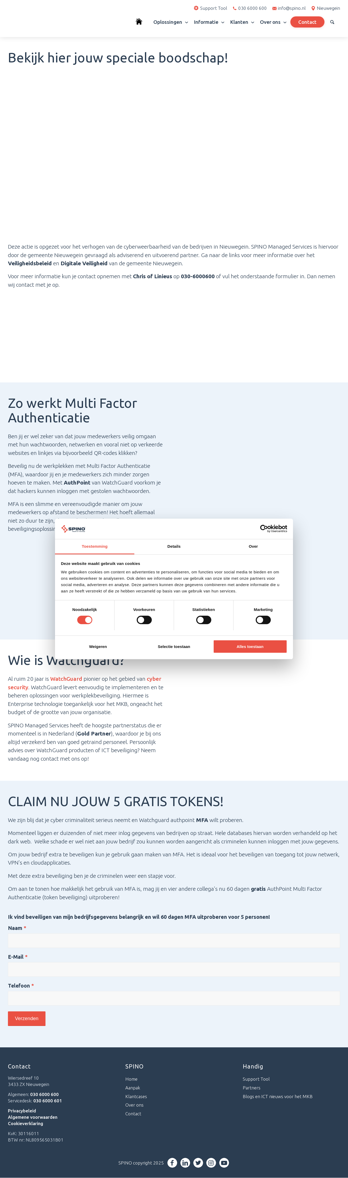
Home (131, 1079)
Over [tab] (253, 546)
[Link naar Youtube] (225, 1163)
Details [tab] (174, 546)
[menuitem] (142, 22)
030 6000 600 (252, 8)
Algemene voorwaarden (32, 1117)
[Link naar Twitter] (199, 1163)
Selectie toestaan (174, 646)
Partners (251, 1087)
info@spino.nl (292, 8)
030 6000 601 (47, 1100)
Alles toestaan (250, 646)
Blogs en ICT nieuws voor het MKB (278, 1096)
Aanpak (132, 1087)
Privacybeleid (22, 1110)
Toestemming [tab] (95, 546)
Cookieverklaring (25, 1123)
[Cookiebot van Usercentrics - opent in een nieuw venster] (264, 529)
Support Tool (256, 1079)
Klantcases (136, 1096)
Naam (17, 928)
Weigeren (98, 646)
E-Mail (18, 957)
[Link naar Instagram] (212, 1163)
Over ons (134, 1105)
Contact (133, 1114)
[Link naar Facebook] (173, 1163)
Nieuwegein (328, 8)
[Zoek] (332, 22)
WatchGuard (66, 678)
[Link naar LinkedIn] (186, 1163)
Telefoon (21, 986)
